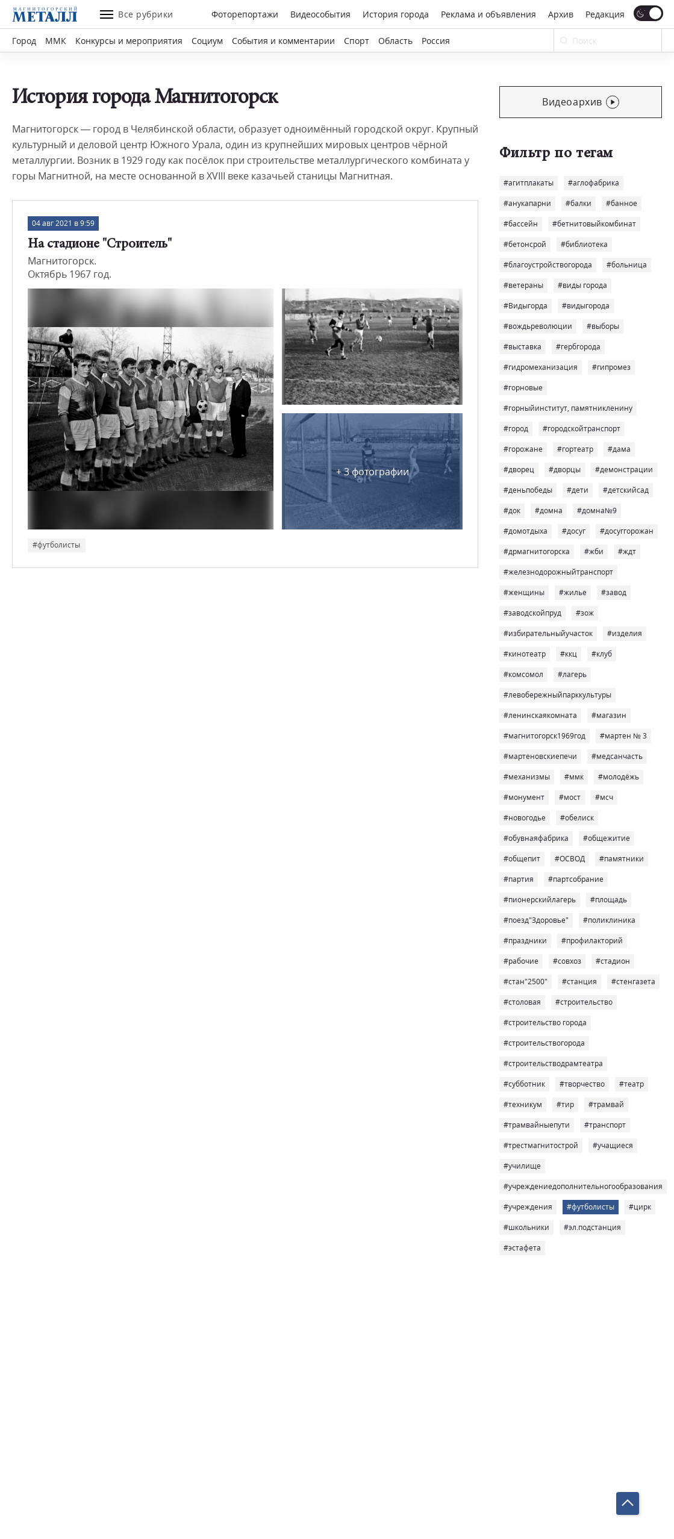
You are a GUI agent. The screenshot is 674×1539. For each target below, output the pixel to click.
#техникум (523, 1104)
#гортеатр (575, 449)
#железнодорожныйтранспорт (558, 572)
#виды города (582, 285)
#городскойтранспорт (581, 428)
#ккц (568, 654)
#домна (549, 510)
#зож (585, 613)
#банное (621, 203)
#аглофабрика (593, 183)
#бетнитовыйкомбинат (594, 224)
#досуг (573, 531)
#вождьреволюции (538, 326)
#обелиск (577, 818)
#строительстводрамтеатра (553, 1063)
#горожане (523, 449)
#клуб (601, 654)
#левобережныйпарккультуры (557, 695)
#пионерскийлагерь (540, 899)
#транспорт (605, 1125)
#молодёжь (618, 777)
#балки (578, 203)
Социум (207, 40)
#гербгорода (578, 347)
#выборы (603, 326)
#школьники (526, 1227)
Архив (560, 14)
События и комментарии (283, 40)
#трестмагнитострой (541, 1145)
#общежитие (606, 838)
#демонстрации (624, 469)
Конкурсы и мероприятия (129, 40)
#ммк (574, 777)
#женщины (524, 592)
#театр (631, 1084)
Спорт (356, 40)
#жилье (573, 592)
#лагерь (572, 674)
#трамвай (606, 1104)
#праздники (525, 940)
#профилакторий (592, 940)
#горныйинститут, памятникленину (568, 408)
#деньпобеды (528, 490)
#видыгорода (586, 306)
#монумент (524, 797)
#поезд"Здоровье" (536, 920)
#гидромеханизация (541, 367)
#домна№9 (597, 510)
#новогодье (525, 818)
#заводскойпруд (532, 613)
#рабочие (521, 961)
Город (24, 40)
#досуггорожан (627, 531)
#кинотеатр (525, 654)
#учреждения (528, 1207)
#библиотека (584, 244)
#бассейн (521, 224)
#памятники (621, 859)
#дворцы (565, 469)
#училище (522, 1166)
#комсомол (523, 674)
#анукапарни (527, 203)
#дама (619, 449)
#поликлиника (609, 920)
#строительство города (545, 1022)
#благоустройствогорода (548, 265)
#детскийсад (626, 490)
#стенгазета (633, 981)
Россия (436, 40)
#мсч (604, 797)
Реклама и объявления (488, 14)
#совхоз (567, 961)
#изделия (624, 633)
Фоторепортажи (244, 14)
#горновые (523, 387)
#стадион (613, 961)
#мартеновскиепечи (540, 756)
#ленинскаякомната (540, 715)
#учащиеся (613, 1145)
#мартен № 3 (623, 736)
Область (395, 40)
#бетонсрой (525, 244)
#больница (627, 265)
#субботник (524, 1084)
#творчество (582, 1084)
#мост (570, 797)
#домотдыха (526, 531)
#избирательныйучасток (548, 633)
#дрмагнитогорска (537, 551)
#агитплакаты (529, 183)
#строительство (584, 1002)
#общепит (522, 859)
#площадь (608, 899)
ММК (55, 40)
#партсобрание (576, 879)
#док (512, 510)
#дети (577, 490)
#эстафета (522, 1248)
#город (516, 428)
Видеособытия (320, 14)
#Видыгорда (526, 306)
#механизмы (527, 777)
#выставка (522, 347)
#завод (613, 592)
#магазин (608, 715)
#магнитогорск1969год (544, 736)
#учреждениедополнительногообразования (583, 1186)
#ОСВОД (570, 859)
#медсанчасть (617, 756)
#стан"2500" (526, 981)
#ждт (627, 551)
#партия (519, 879)
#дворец (519, 469)
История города (396, 14)
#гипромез (611, 367)
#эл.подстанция (592, 1227)
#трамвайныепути (537, 1125)
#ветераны (523, 285)
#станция (579, 981)
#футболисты (590, 1207)
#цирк (640, 1207)
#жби (594, 551)
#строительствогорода (544, 1043)
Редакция (605, 14)
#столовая (522, 1002)
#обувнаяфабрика (536, 838)
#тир (565, 1104)
